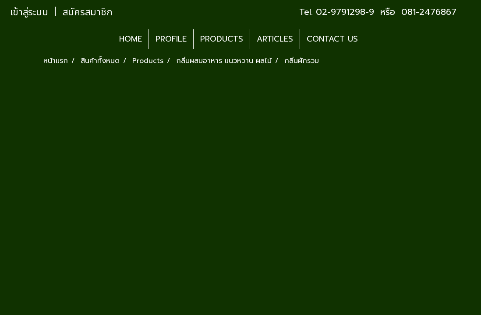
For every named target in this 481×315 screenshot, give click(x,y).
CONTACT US (332, 39)
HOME (130, 39)
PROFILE (171, 39)
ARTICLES (275, 39)
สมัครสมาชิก (88, 12)
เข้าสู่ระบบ (29, 12)
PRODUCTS (221, 39)
